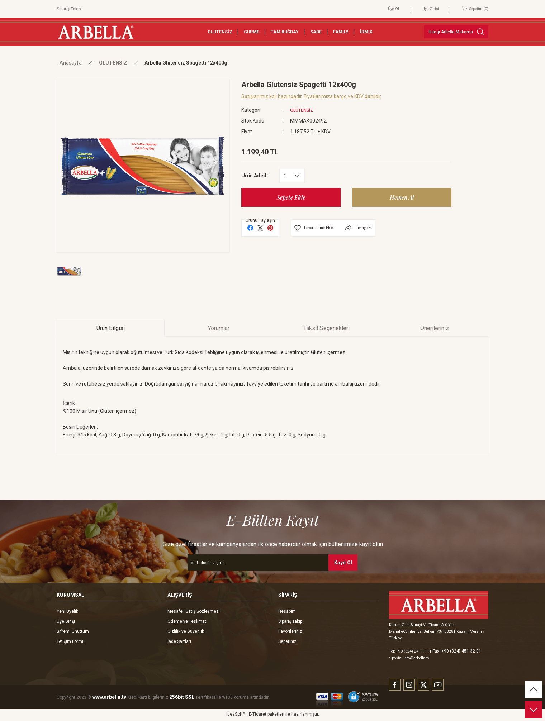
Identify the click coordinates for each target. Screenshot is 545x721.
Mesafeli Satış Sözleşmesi (193, 611)
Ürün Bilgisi (110, 328)
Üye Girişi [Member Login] (425, 8)
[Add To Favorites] (316, 228)
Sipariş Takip (290, 621)
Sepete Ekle (291, 197)
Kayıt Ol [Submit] (343, 562)
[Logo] (96, 31)
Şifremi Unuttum (73, 631)
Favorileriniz (290, 631)
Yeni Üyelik (67, 611)
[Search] (456, 31)
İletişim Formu (71, 641)
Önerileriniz (434, 328)
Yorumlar (218, 328)
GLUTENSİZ (303, 110)
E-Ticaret (257, 715)
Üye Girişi (66, 621)
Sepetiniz (287, 641)
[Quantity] (292, 175)
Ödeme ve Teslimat (186, 621)
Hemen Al (401, 197)
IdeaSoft (235, 715)
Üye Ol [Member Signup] (386, 8)
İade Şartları (179, 641)
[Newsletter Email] (272, 562)
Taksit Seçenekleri (326, 328)
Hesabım (287, 611)
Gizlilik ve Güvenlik (185, 631)
